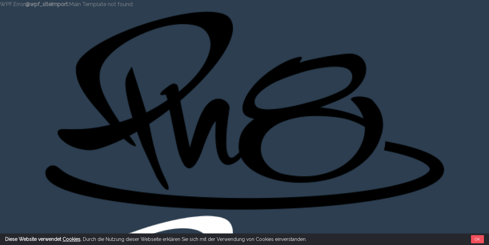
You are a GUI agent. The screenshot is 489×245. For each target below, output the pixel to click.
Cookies (71, 239)
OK (477, 239)
